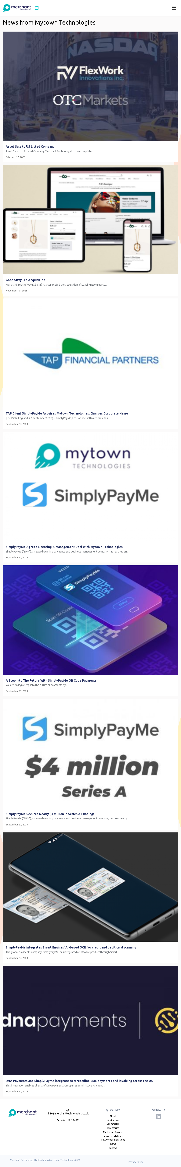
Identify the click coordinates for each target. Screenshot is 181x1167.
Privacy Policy (136, 1162)
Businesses (113, 1120)
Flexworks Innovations (113, 1139)
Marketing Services (113, 1132)
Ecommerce (113, 1124)
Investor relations (113, 1136)
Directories (113, 1128)
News (113, 1144)
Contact (113, 1148)
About (113, 1116)
